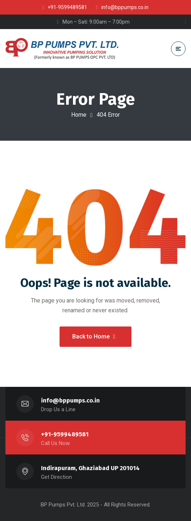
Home (78, 114)
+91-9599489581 (65, 434)
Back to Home (93, 336)
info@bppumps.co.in (70, 400)
